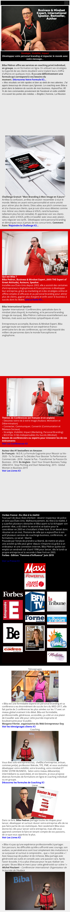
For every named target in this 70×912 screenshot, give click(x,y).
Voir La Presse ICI (11, 560)
